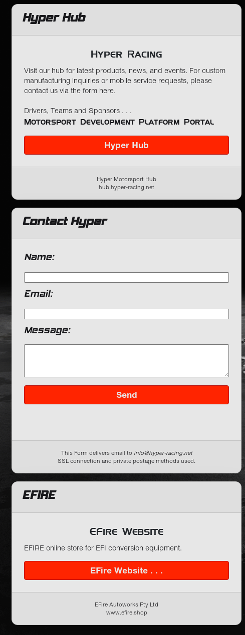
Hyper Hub (126, 145)
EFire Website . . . (126, 576)
